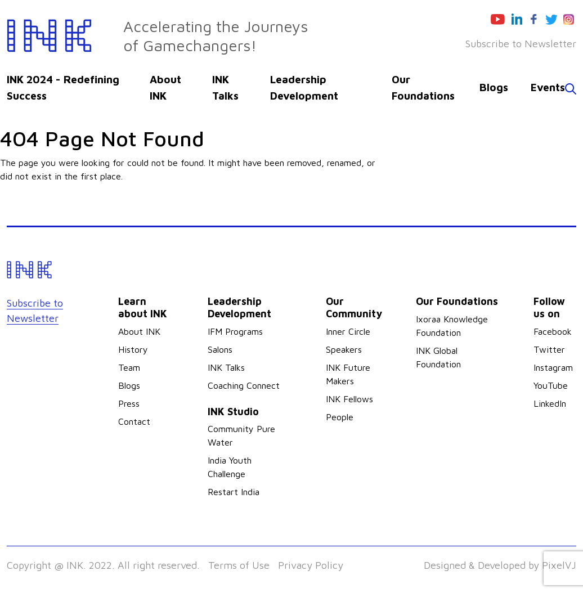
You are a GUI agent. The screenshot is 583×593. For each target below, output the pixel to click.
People (339, 417)
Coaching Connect (244, 385)
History (133, 349)
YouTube (550, 385)
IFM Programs (235, 331)
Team (129, 367)
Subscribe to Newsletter (520, 44)
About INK (139, 331)
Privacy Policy (310, 565)
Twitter (549, 349)
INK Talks (226, 367)
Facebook (552, 331)
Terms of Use (239, 565)
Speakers (344, 349)
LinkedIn (549, 403)
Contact (134, 421)
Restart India (233, 492)
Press (129, 403)
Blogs (493, 87)
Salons (220, 349)
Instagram (553, 367)
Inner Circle (348, 331)
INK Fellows (349, 399)
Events (548, 87)
